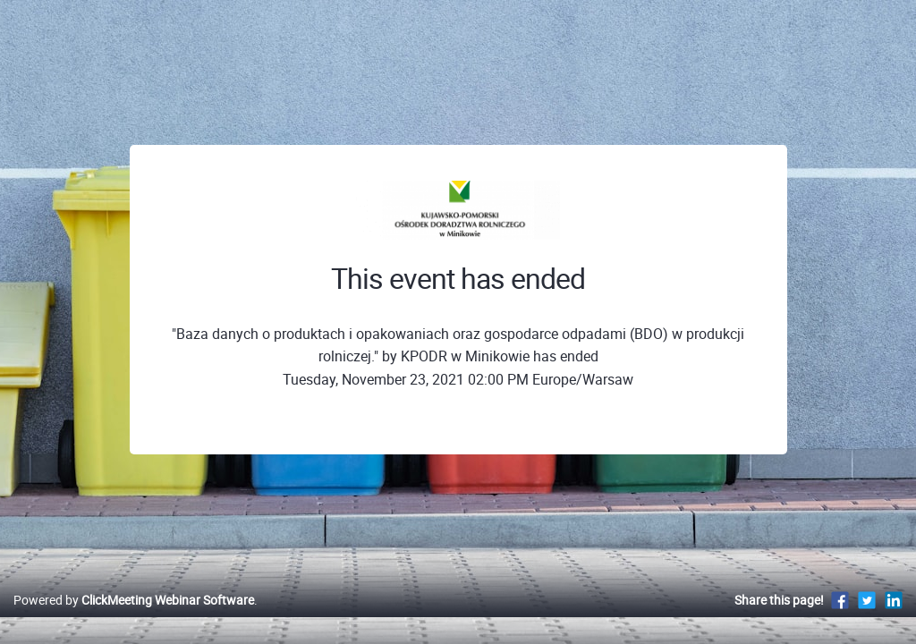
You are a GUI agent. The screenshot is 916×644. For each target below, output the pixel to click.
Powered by (133, 618)
